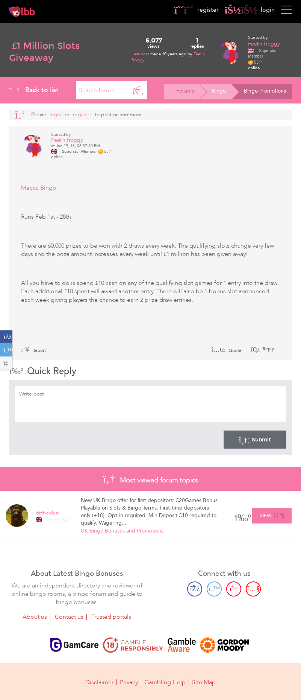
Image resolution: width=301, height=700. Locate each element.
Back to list (34, 89)
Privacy (129, 682)
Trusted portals (111, 616)
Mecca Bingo (38, 188)
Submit (255, 440)
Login (55, 114)
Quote (226, 350)
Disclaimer (99, 682)
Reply (268, 349)
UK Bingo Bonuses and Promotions (122, 530)
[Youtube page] (253, 588)
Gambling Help (165, 682)
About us (35, 616)
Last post (141, 54)
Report (33, 350)
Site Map (204, 682)
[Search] (138, 90)
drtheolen (47, 512)
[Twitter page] (214, 588)
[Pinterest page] (233, 588)
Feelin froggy (264, 43)
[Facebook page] (194, 588)
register (196, 10)
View (272, 514)
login (250, 10)
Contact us (69, 616)
